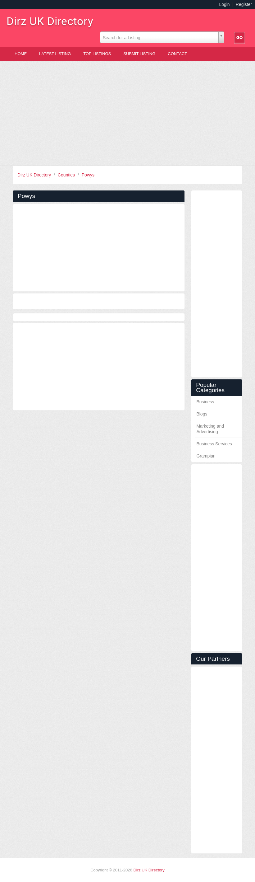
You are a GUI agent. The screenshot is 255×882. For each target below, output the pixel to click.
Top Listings (97, 53)
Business (205, 401)
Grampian (205, 455)
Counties (67, 174)
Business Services (214, 443)
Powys (88, 174)
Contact (177, 53)
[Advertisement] (127, 113)
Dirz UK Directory (34, 174)
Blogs (201, 413)
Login (224, 4)
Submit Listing (139, 53)
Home (21, 53)
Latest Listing (55, 53)
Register (244, 4)
